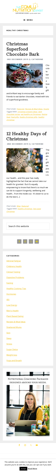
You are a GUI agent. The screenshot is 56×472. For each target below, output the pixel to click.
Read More (32, 468)
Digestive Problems (15, 277)
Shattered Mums (14, 327)
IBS (7, 299)
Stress (9, 344)
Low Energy (11, 305)
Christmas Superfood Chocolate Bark (22, 49)
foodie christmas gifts (28, 117)
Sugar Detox (12, 349)
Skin (8, 333)
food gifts (15, 117)
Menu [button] (30, 20)
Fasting (9, 283)
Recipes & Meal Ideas (33, 109)
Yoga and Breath (14, 360)
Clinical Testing (13, 272)
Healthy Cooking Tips (16, 288)
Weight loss (11, 355)
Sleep (8, 338)
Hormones (11, 294)
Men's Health (12, 310)
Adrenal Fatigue (13, 261)
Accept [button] (23, 469)
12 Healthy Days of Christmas (26, 136)
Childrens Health (14, 266)
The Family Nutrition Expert (28, 8)
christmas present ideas (27, 112)
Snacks (46, 109)
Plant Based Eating (15, 316)
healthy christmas (25, 209)
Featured (20, 109)
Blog (18, 206)
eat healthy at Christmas (31, 114)
